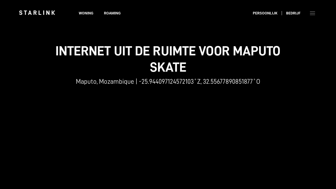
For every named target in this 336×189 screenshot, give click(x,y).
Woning (86, 13)
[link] (37, 12)
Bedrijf (293, 13)
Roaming (112, 13)
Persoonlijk (265, 13)
